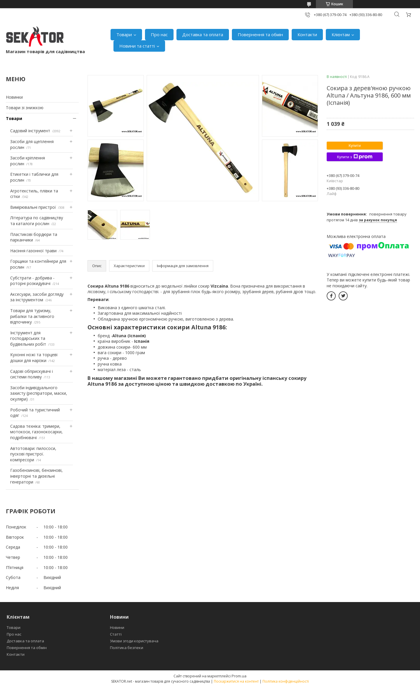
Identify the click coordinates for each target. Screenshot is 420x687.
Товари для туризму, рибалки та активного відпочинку (32, 316)
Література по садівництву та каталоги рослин (36, 220)
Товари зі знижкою (24, 107)
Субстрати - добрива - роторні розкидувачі (32, 280)
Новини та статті (137, 46)
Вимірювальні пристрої (33, 207)
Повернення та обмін (260, 34)
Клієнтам (341, 34)
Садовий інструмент (30, 130)
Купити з (354, 156)
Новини (117, 627)
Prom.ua (239, 676)
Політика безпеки (126, 647)
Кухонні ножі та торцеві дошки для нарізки (33, 357)
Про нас (159, 34)
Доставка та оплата (202, 34)
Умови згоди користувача (134, 640)
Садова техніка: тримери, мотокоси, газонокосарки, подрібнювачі (36, 431)
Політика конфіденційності (285, 681)
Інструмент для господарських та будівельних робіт (28, 338)
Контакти (307, 34)
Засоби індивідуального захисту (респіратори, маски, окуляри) (38, 393)
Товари (124, 34)
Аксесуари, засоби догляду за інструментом (37, 297)
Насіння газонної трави (33, 250)
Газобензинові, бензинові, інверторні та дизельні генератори (36, 475)
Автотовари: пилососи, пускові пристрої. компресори (33, 454)
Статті (116, 634)
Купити (355, 145)
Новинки (14, 97)
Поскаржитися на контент (236, 681)
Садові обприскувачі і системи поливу (31, 374)
